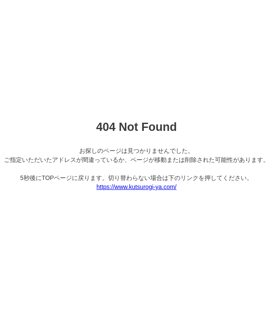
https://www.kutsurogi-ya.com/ (136, 186)
